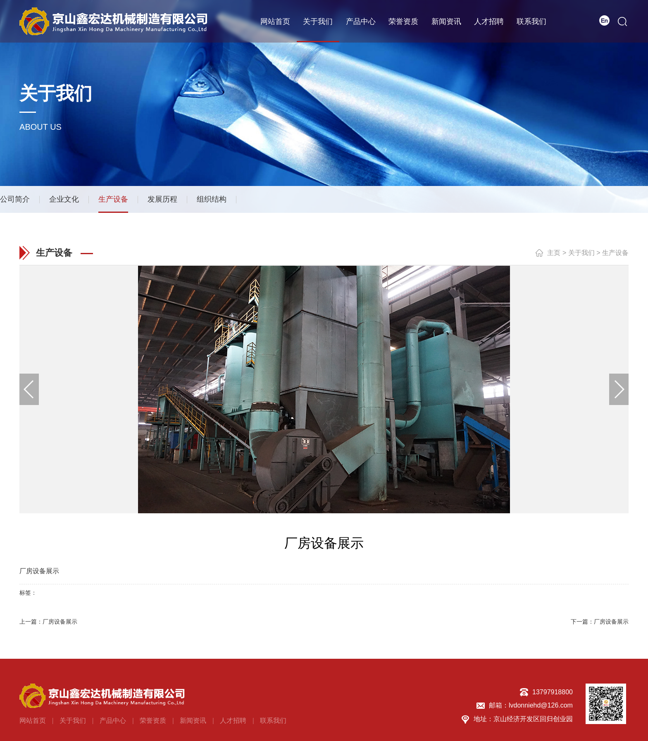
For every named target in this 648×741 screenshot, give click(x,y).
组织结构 (211, 201)
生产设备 (113, 201)
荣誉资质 (403, 21)
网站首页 (275, 21)
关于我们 (318, 21)
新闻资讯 (446, 21)
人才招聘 (489, 21)
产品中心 (361, 21)
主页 (553, 256)
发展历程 (162, 201)
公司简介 (15, 201)
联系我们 (531, 21)
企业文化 (64, 201)
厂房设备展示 (60, 624)
